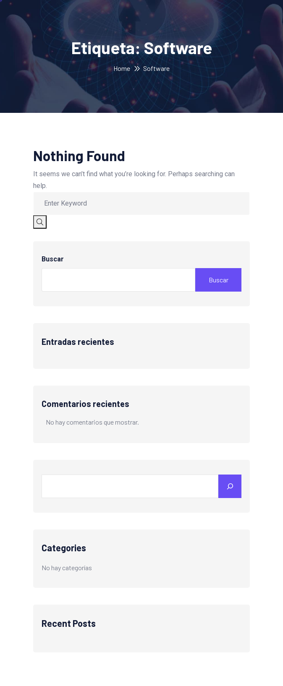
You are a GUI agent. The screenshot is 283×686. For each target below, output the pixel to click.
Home (121, 68)
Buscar (53, 259)
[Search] (229, 486)
